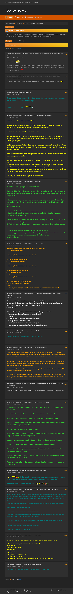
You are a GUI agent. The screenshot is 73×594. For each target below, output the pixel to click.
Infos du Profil (10, 27)
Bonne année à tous (26, 92)
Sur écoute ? (38, 181)
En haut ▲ (63, 590)
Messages (8, 41)
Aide (50, 590)
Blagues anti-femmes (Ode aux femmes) (47, 489)
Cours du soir (39, 243)
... (16, 48)
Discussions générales (14, 331)
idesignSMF (28, 590)
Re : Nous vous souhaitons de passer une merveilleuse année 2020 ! (41, 76)
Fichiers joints (22, 41)
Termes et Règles (56, 590)
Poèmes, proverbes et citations (31, 331)
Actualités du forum (13, 53)
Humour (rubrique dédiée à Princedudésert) (20, 115)
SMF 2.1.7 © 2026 (11, 590)
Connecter (35, 2)
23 (18, 48)
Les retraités (38, 535)
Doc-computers (16, 10)
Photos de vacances (41, 347)
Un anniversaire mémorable (43, 115)
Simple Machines (20, 590)
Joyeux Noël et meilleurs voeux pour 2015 (33, 470)
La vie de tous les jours (42, 402)
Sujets (15, 41)
